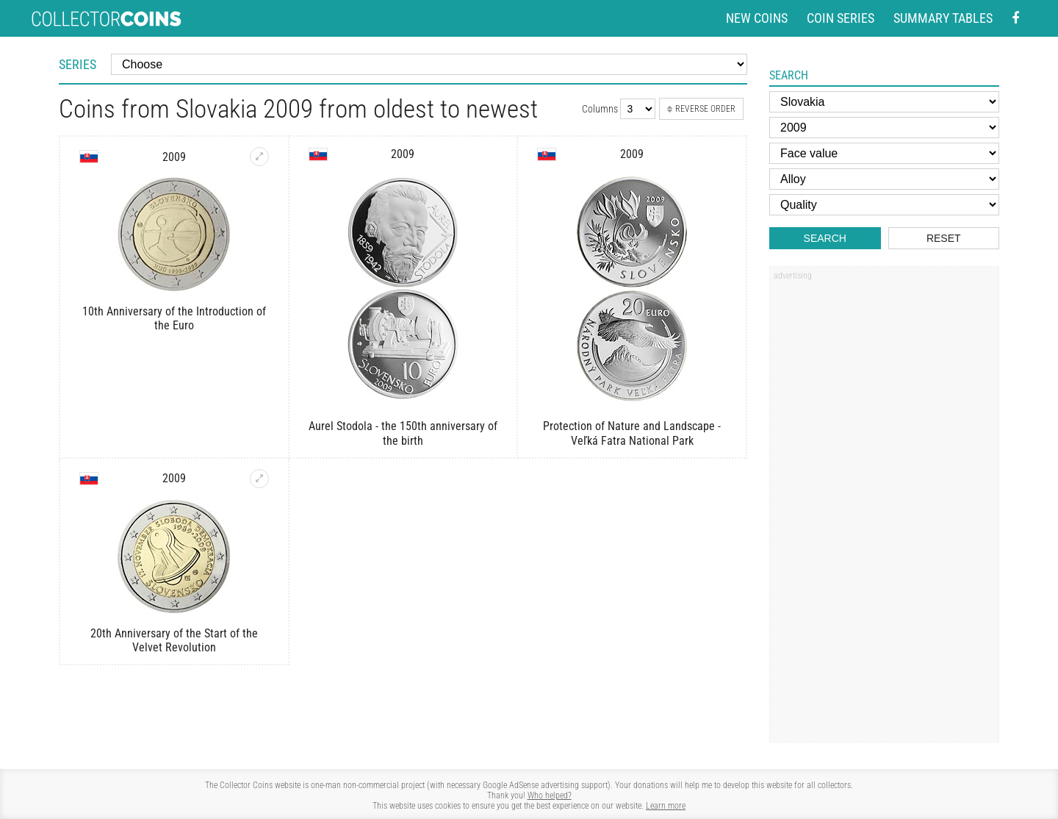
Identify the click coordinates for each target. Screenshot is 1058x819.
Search (825, 238)
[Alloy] (884, 179)
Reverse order (701, 109)
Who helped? (550, 795)
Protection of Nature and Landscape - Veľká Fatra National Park (632, 433)
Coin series (840, 18)
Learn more (665, 806)
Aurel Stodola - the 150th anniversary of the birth (403, 433)
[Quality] (884, 204)
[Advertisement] (884, 509)
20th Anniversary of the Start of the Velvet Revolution (174, 640)
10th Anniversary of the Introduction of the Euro (174, 318)
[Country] (884, 101)
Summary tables (943, 18)
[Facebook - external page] (1015, 19)
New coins (757, 18)
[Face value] (884, 153)
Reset (943, 238)
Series (77, 64)
